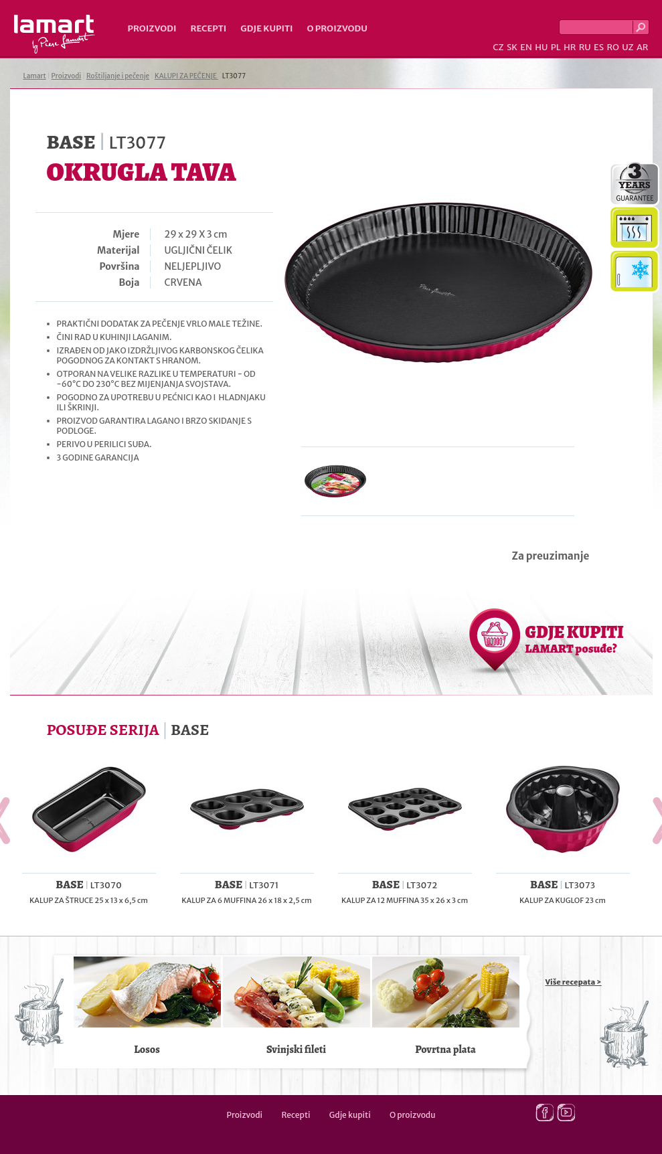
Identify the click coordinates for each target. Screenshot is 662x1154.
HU (541, 47)
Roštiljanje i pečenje (117, 76)
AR (643, 47)
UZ (627, 47)
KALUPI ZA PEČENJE (186, 76)
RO (612, 47)
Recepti (208, 28)
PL (556, 47)
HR (570, 47)
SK (512, 47)
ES (599, 47)
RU (585, 47)
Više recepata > (574, 982)
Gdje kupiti (266, 28)
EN (526, 47)
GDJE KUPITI (574, 639)
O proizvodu (337, 28)
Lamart (54, 34)
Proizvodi (152, 28)
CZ (498, 47)
